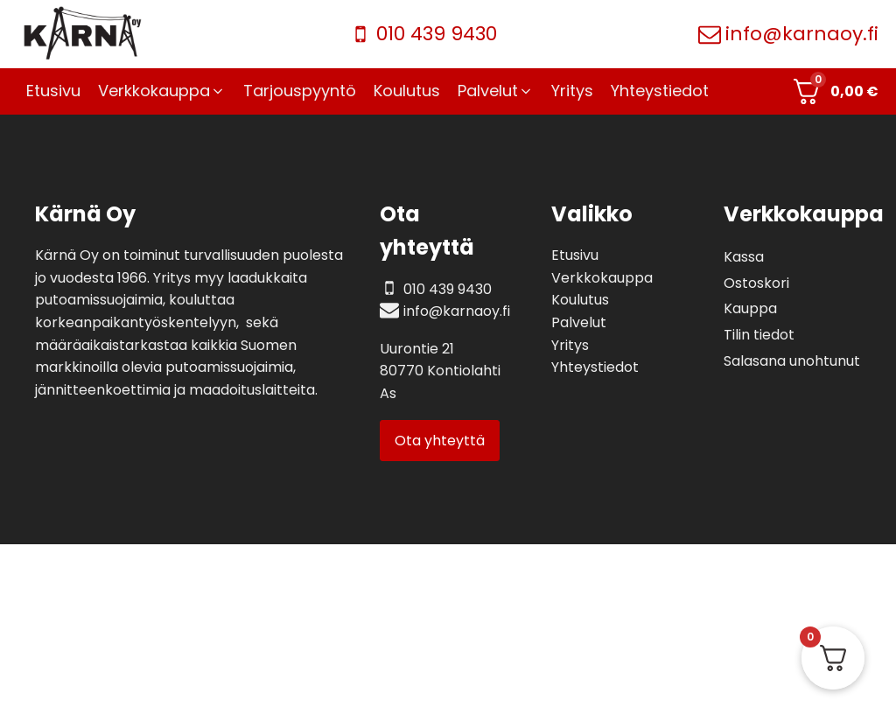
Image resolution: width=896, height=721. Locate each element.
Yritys (570, 345)
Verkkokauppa (602, 278)
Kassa (744, 257)
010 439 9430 (436, 33)
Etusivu (574, 255)
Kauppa (750, 308)
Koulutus (580, 300)
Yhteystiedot (595, 367)
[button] (161, 91)
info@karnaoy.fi (801, 33)
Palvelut (578, 322)
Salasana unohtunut (792, 361)
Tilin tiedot (759, 335)
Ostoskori (756, 283)
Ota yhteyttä (440, 440)
